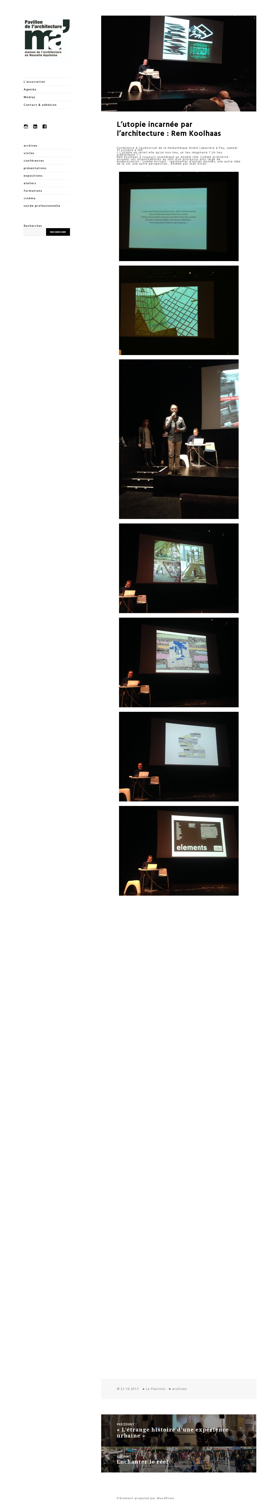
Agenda (30, 89)
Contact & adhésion (40, 104)
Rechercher (33, 225)
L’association (34, 81)
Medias (29, 97)
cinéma (30, 198)
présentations (35, 168)
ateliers (30, 183)
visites (29, 153)
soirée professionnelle (42, 205)
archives (30, 145)
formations (33, 190)
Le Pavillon (155, 1389)
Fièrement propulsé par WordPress (145, 1498)
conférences (34, 160)
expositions (33, 175)
